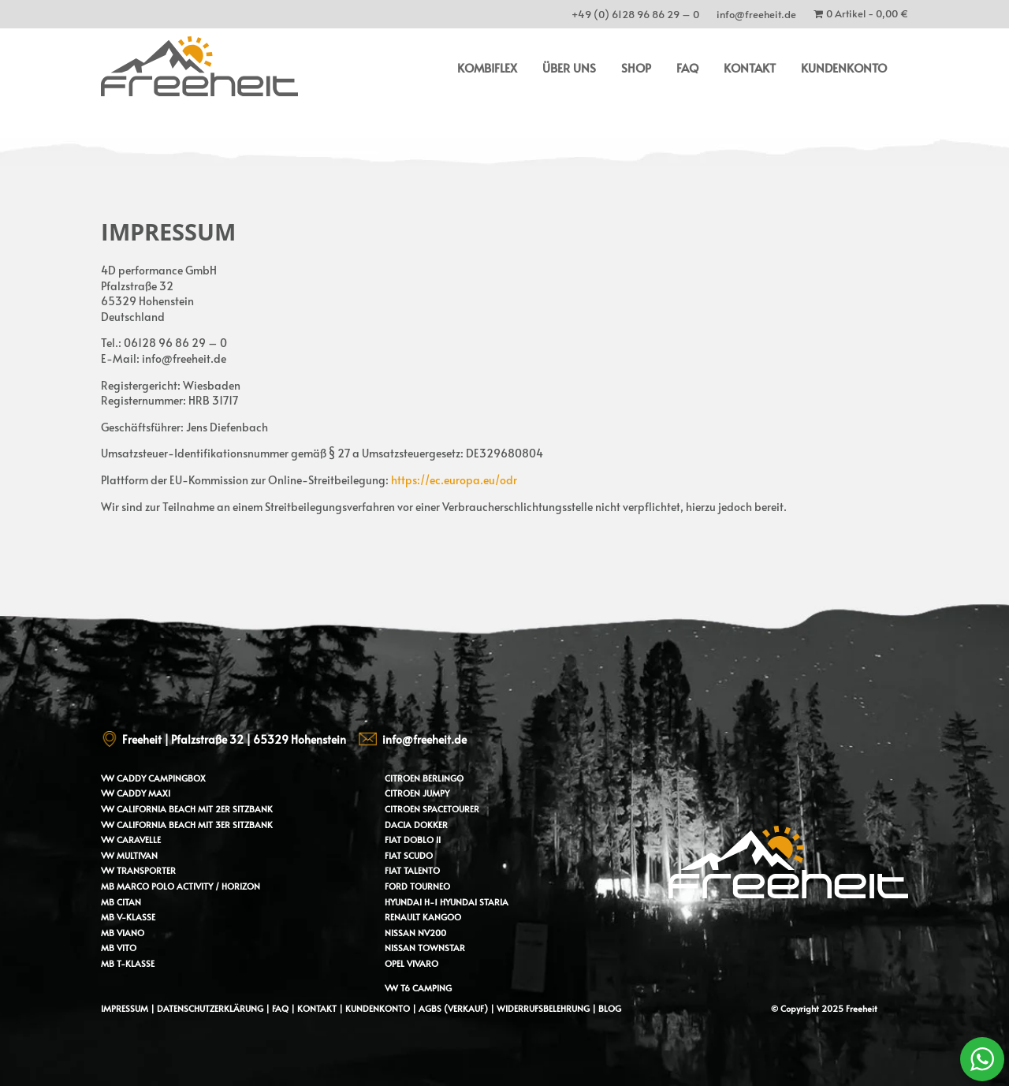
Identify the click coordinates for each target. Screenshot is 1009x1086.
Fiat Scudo (409, 855)
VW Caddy (123, 778)
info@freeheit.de (756, 17)
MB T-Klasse (128, 963)
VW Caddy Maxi (135, 793)
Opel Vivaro (411, 963)
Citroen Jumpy (417, 793)
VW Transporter (138, 870)
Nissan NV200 (415, 933)
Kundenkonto (844, 67)
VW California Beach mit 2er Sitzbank (187, 809)
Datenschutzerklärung (210, 1008)
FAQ (687, 67)
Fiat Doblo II (413, 839)
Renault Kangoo (423, 917)
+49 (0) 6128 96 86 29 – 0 (635, 17)
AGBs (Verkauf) (453, 1008)
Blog (609, 1008)
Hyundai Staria (474, 902)
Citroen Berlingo (424, 778)
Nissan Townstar (425, 948)
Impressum (124, 1008)
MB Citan (121, 902)
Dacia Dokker (416, 824)
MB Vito (118, 948)
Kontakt (750, 67)
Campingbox (177, 778)
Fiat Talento (412, 870)
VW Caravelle (131, 839)
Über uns (569, 67)
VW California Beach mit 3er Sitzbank (187, 824)
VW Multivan (129, 855)
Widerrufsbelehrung (544, 1008)
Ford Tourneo (417, 886)
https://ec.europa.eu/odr (454, 479)
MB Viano (122, 933)
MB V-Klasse (128, 917)
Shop (636, 67)
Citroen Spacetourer (432, 809)
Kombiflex (487, 67)
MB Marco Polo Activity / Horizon (180, 886)
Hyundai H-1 (411, 902)
